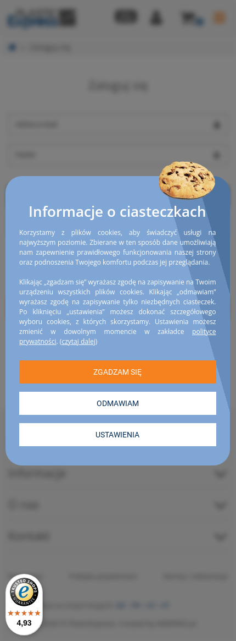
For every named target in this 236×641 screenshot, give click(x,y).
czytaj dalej (78, 341)
